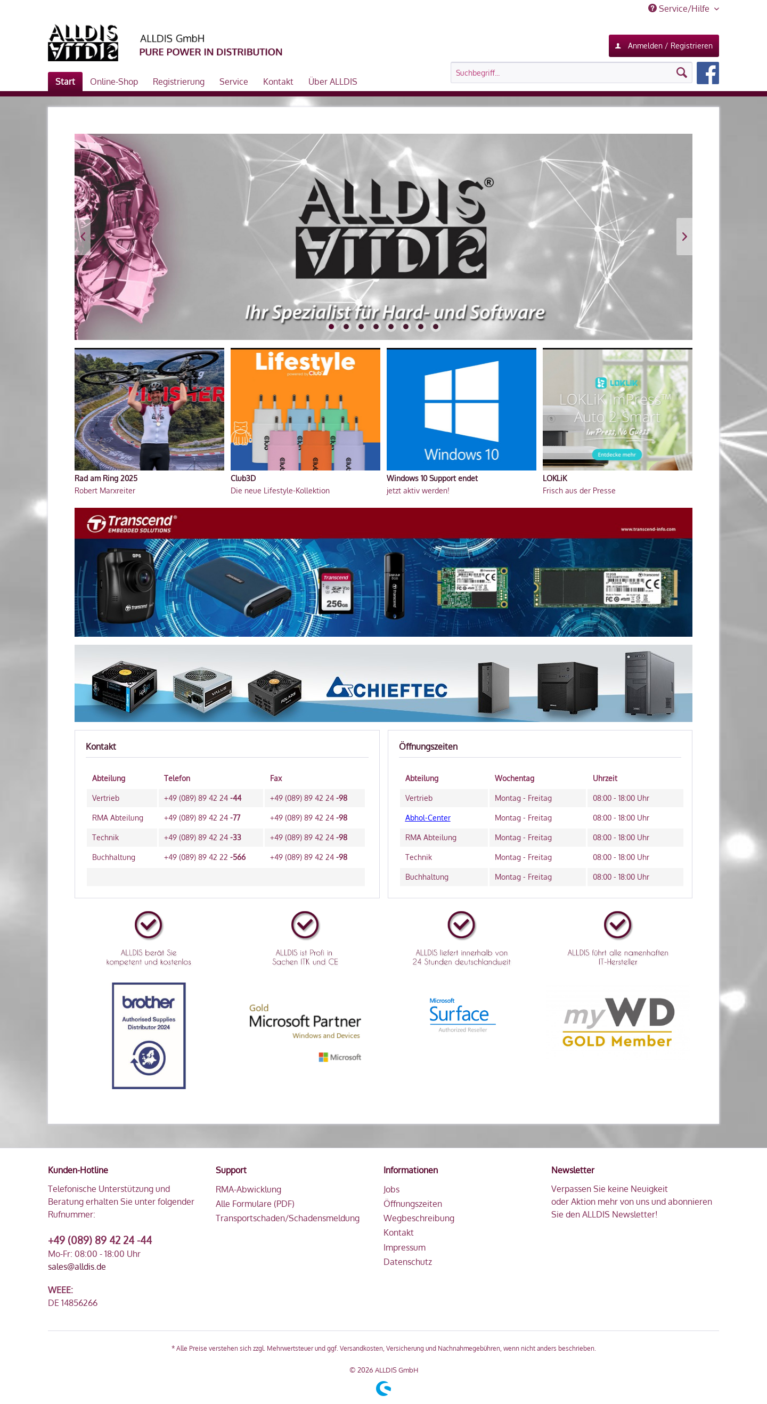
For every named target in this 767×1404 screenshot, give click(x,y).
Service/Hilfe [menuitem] (680, 8)
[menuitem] (585, 73)
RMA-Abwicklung (248, 1189)
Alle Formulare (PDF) (255, 1203)
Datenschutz (408, 1261)
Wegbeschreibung (419, 1218)
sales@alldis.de (77, 1266)
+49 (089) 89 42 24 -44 (100, 1239)
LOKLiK (555, 478)
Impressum (405, 1247)
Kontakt (399, 1232)
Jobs (391, 1189)
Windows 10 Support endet (432, 478)
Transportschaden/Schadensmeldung (288, 1218)
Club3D (243, 478)
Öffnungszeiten (413, 1203)
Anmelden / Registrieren (664, 43)
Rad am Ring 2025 (106, 478)
